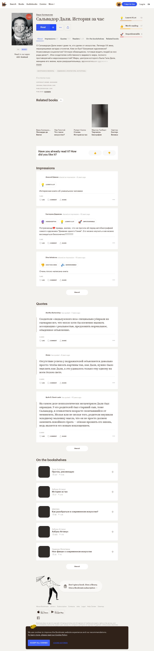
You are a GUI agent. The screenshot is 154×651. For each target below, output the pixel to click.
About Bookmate (42, 606)
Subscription (62, 606)
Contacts (71, 606)
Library (52, 606)
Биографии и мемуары (45, 71)
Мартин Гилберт (99, 129)
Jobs (78, 606)
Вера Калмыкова (44, 14)
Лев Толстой (59, 129)
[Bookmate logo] (4, 4)
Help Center (91, 606)
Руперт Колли (80, 129)
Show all (77, 292)
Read (43, 27)
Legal (83, 606)
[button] (60, 27)
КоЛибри (47, 91)
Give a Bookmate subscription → (83, 588)
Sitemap (101, 606)
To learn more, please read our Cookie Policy (47, 634)
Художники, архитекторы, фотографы (71, 71)
